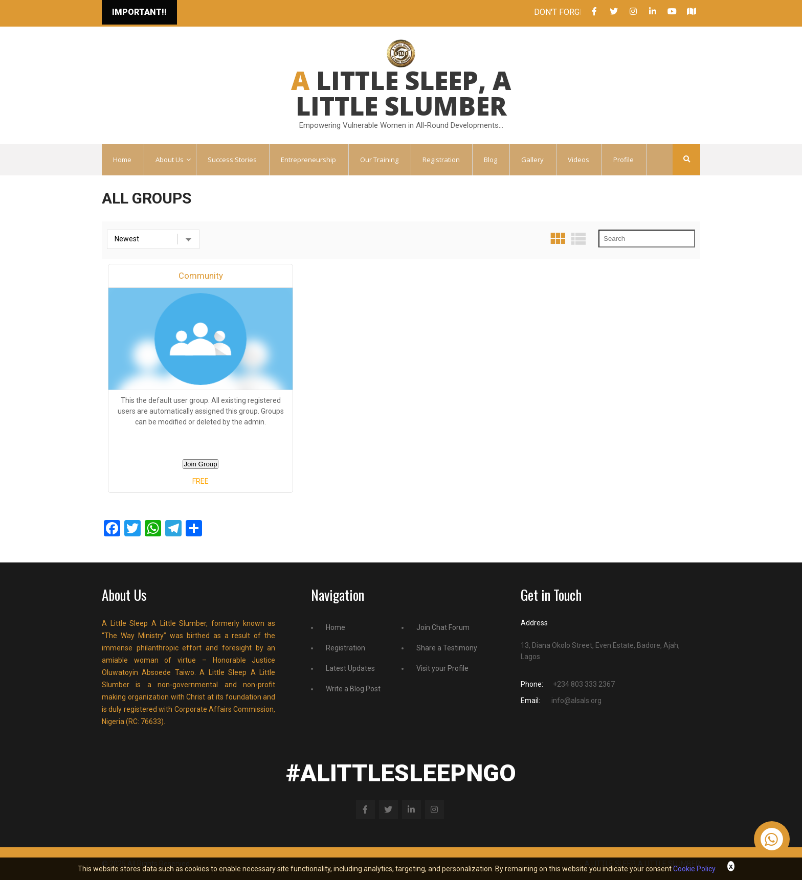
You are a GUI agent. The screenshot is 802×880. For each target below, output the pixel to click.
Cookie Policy (694, 869)
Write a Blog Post (353, 689)
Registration (345, 648)
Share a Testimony (446, 648)
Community (201, 275)
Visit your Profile (442, 668)
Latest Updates (350, 668)
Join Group (200, 464)
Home (335, 627)
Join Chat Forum (443, 627)
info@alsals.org (576, 700)
